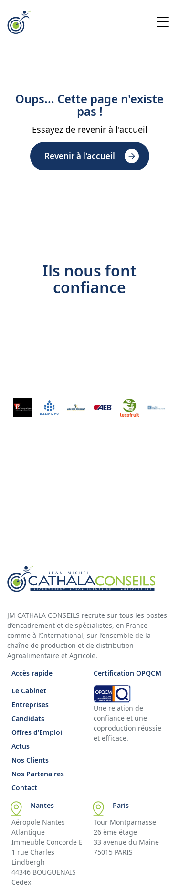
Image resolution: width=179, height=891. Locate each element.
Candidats (27, 718)
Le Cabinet (28, 690)
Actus (20, 746)
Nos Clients (30, 759)
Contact (24, 787)
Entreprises (30, 704)
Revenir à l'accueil (79, 155)
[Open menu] (163, 23)
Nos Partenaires (37, 773)
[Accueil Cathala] (19, 31)
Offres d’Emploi (36, 732)
